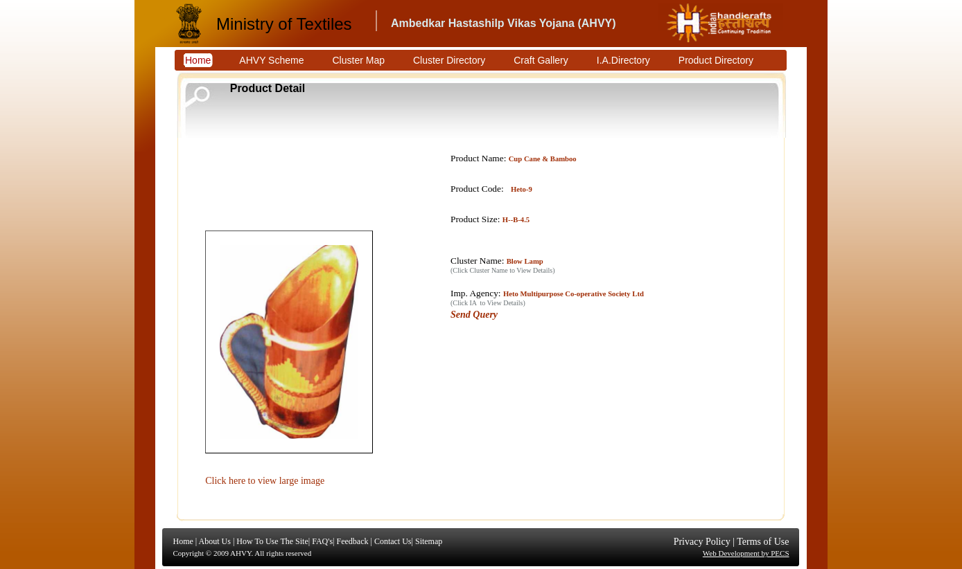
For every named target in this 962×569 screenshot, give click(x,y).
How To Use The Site (272, 541)
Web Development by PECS (746, 553)
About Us (215, 541)
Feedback (352, 541)
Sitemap (428, 541)
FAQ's (322, 541)
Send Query (474, 314)
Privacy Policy (702, 541)
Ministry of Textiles (284, 24)
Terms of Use (763, 541)
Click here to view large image (264, 481)
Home (183, 541)
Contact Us (393, 541)
